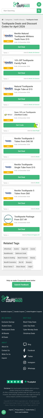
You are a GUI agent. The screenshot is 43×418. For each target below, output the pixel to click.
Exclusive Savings (8, 322)
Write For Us (6, 354)
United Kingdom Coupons (34, 311)
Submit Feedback (21, 285)
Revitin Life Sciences (34, 52)
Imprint (4, 358)
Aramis (16, 249)
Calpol (30, 266)
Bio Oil (21, 262)
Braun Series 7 (9, 266)
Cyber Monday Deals (30, 330)
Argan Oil (25, 249)
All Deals (5, 337)
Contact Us (6, 350)
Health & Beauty (19, 20)
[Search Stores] (39, 10)
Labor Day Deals (29, 326)
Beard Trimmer (23, 258)
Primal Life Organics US (33, 235)
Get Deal (21, 47)
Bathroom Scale (21, 253)
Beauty (32, 258)
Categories (8, 20)
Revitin (37, 156)
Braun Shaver (20, 266)
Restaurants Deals (8, 330)
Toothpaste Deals (32, 20)
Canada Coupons (19, 311)
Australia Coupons (6, 311)
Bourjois (29, 262)
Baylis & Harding (9, 258)
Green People (36, 130)
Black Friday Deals (29, 322)
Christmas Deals (29, 333)
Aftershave (7, 249)
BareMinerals (8, 253)
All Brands (5, 333)
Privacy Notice (19, 410)
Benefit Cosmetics (10, 262)
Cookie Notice (30, 410)
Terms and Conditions (21, 412)
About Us (5, 347)
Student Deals (7, 326)
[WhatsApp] (4, 412)
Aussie (33, 249)
